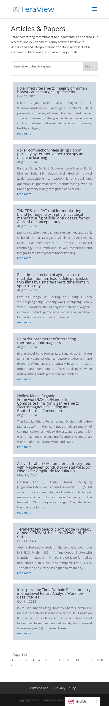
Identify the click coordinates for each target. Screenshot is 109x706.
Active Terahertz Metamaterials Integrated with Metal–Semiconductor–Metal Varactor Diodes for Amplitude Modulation (54, 467)
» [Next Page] (91, 660)
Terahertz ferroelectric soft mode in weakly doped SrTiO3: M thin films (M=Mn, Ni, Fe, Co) (54, 533)
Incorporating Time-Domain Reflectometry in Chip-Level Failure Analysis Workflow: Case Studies (53, 593)
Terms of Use (38, 688)
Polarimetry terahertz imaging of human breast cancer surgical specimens (52, 90)
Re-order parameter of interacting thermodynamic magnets (46, 340)
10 (60, 660)
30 (77, 660)
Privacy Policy (65, 688)
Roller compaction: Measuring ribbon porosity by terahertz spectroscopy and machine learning (51, 154)
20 (69, 660)
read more (24, 133)
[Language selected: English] (82, 701)
